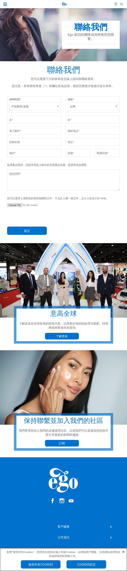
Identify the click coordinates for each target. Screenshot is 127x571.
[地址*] (92, 142)
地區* (71, 99)
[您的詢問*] (63, 179)
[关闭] (123, 553)
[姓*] (92, 120)
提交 (27, 231)
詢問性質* (15, 99)
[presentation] (32, 216)
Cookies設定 (86, 565)
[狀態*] (78, 153)
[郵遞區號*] (107, 153)
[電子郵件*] (34, 131)
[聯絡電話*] (92, 131)
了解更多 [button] (62, 336)
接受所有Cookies (40, 565)
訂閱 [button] (62, 443)
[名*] (34, 120)
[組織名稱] (34, 142)
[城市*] (34, 153)
